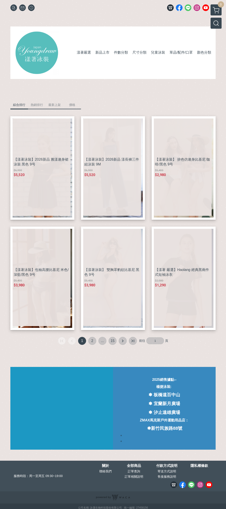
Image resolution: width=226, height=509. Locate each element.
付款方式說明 (166, 466)
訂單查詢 (134, 471)
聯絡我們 (105, 471)
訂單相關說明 (134, 476)
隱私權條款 (199, 466)
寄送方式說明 (167, 471)
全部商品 (134, 466)
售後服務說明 (167, 476)
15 (113, 341)
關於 (105, 466)
